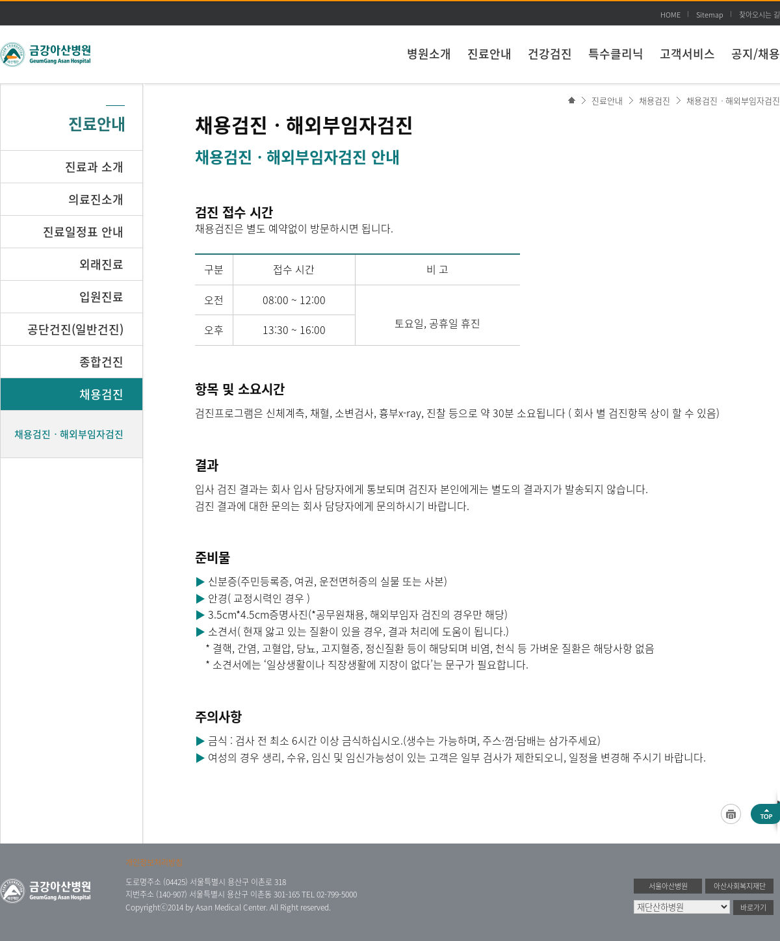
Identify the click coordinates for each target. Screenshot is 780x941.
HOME (670, 14)
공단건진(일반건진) (75, 329)
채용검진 (654, 100)
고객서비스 (687, 53)
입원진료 (101, 296)
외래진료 (101, 264)
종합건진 (101, 361)
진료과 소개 (94, 166)
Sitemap (709, 14)
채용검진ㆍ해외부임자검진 (733, 100)
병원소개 (429, 53)
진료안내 (489, 53)
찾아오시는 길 (759, 14)
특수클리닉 (616, 53)
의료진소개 (96, 199)
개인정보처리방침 (154, 862)
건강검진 (550, 53)
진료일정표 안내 (83, 231)
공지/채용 (755, 53)
